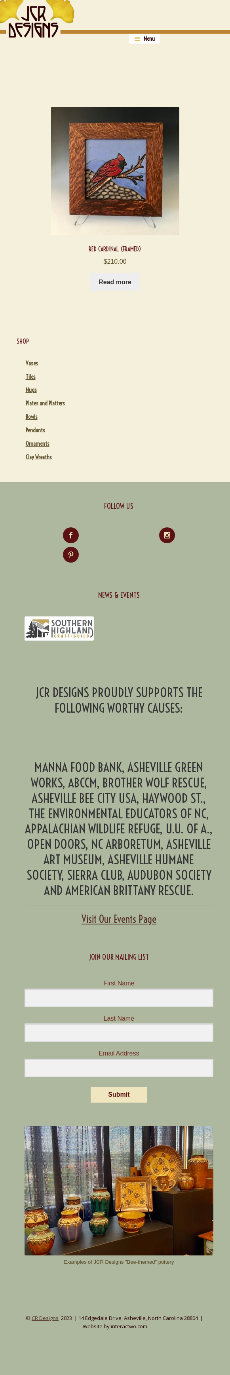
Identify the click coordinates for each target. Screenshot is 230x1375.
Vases (32, 363)
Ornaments (37, 443)
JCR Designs (44, 1318)
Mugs (31, 390)
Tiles (31, 376)
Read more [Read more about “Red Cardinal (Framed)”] (115, 282)
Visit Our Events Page (119, 919)
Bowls (32, 416)
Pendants (35, 430)
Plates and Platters (45, 403)
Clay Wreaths (39, 457)
